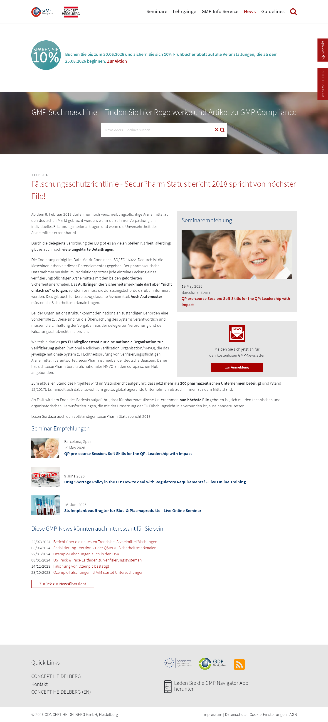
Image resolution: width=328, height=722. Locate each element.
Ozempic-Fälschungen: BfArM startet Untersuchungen (98, 572)
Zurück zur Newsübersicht (62, 583)
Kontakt (39, 684)
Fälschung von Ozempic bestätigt (81, 566)
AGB (293, 714)
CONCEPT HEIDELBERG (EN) (61, 691)
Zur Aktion (117, 61)
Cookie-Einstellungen (268, 714)
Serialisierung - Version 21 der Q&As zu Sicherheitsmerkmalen (104, 547)
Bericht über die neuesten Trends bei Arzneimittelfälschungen (105, 541)
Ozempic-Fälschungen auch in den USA (86, 553)
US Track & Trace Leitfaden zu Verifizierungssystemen (97, 560)
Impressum (212, 714)
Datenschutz (236, 714)
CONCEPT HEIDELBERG (56, 676)
